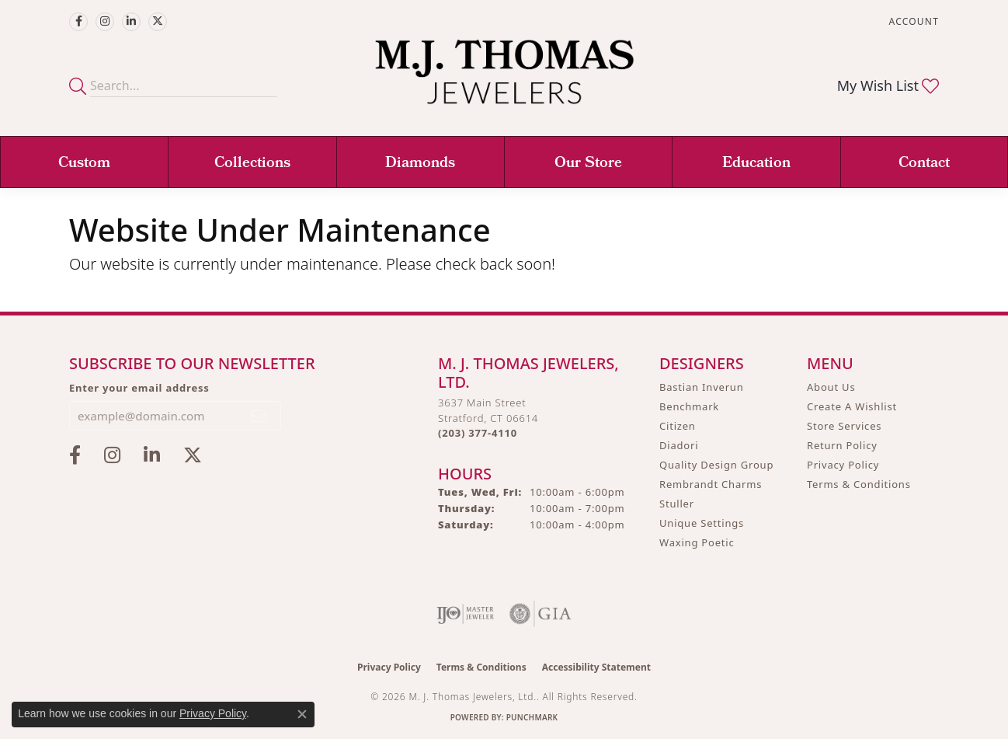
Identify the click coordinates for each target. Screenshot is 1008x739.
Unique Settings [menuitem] (701, 523)
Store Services (844, 426)
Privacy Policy (843, 465)
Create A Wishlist (852, 406)
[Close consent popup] (302, 714)
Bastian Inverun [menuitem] (701, 387)
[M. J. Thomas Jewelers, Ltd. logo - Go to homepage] (504, 79)
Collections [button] (252, 164)
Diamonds (420, 164)
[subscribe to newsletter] (259, 416)
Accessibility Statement (596, 667)
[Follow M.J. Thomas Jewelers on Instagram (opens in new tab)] (105, 21)
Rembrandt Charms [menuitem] (710, 484)
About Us (831, 387)
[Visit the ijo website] (465, 613)
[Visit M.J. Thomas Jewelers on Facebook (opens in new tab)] (78, 21)
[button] (912, 21)
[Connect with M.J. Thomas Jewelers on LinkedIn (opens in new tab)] (131, 21)
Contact (924, 164)
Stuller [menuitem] (676, 504)
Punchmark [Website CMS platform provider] (532, 717)
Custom (84, 164)
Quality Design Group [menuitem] (716, 465)
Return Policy (842, 445)
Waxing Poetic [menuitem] (697, 542)
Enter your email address (139, 388)
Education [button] (756, 164)
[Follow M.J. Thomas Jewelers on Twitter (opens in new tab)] (157, 21)
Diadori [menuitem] (678, 445)
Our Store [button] (588, 164)
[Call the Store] (477, 433)
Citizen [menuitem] (677, 426)
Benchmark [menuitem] (689, 406)
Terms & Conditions (859, 484)
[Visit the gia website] (540, 613)
